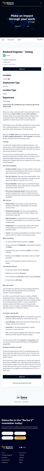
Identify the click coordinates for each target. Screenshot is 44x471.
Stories (21, 460)
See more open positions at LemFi (22, 383)
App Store (34, 342)
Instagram (32, 340)
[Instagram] (21, 447)
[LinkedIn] (25, 447)
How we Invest (6, 460)
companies (10, 40)
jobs (2, 40)
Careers (21, 457)
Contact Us (5, 462)
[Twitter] (19, 447)
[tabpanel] (22, 237)
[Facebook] (23, 447)
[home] (8, 3)
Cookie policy (25, 401)
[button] (40, 3)
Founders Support (7, 455)
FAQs (20, 462)
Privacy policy (17, 401)
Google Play (6, 344)
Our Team (4, 457)
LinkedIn (23, 340)
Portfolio (21, 455)
